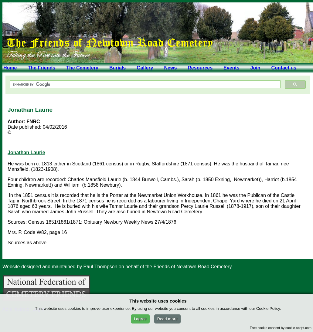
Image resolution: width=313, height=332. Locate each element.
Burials (117, 67)
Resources (200, 67)
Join (255, 67)
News (170, 67)
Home (10, 67)
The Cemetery (82, 67)
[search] (144, 84)
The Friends (41, 67)
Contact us (283, 67)
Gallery (145, 67)
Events (231, 67)
